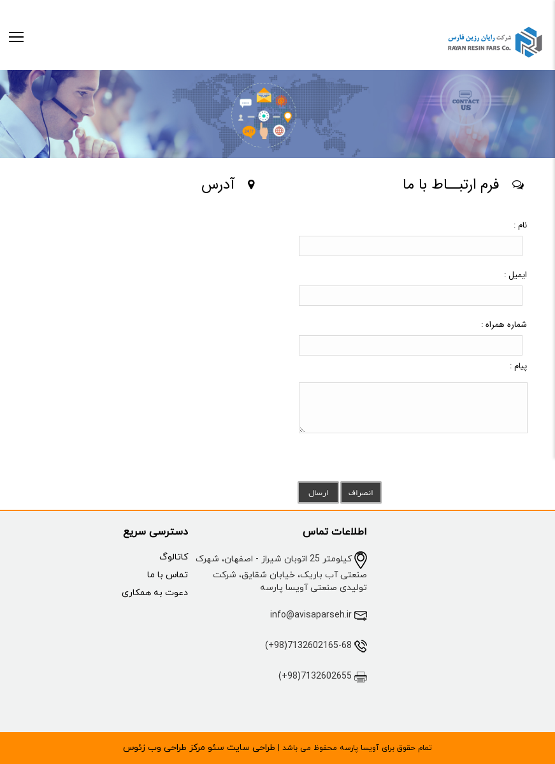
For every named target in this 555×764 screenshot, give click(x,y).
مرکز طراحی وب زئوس (164, 748)
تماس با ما (167, 575)
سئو (214, 748)
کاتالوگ (173, 557)
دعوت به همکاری (155, 593)
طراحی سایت (249, 748)
